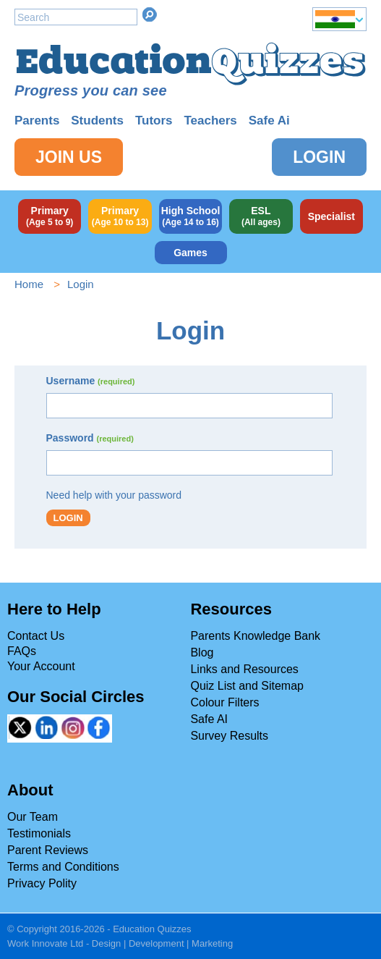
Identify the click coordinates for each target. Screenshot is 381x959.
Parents (36, 120)
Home (28, 284)
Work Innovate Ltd (45, 943)
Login (319, 157)
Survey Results (229, 736)
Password (90, 438)
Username (90, 380)
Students (97, 120)
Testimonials (39, 833)
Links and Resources (244, 669)
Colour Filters (224, 702)
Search (149, 14)
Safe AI (209, 719)
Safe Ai (269, 120)
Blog (201, 652)
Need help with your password (114, 495)
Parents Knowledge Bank (255, 636)
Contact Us (35, 636)
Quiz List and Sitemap (247, 686)
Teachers (210, 120)
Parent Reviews (47, 850)
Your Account (41, 666)
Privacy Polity (42, 883)
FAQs (21, 651)
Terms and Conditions (63, 867)
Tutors (154, 120)
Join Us (68, 157)
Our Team (32, 817)
